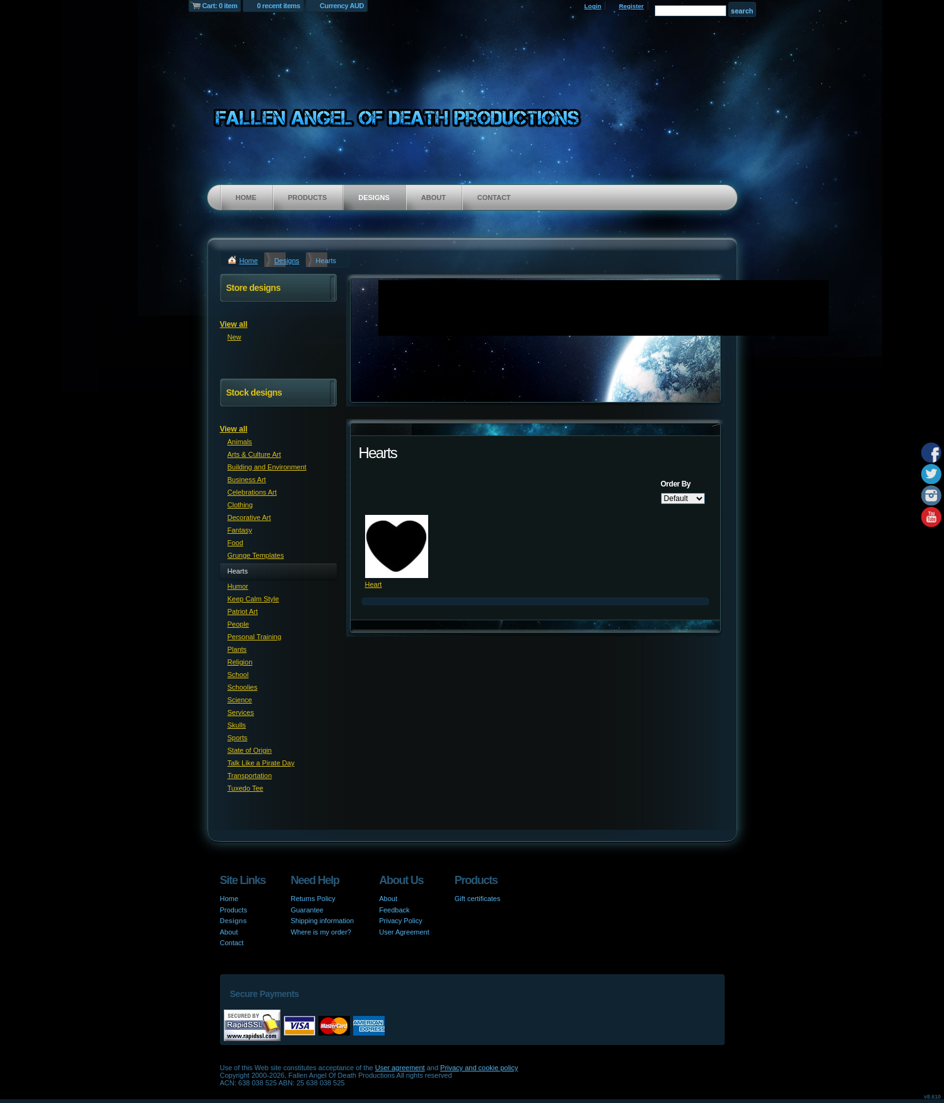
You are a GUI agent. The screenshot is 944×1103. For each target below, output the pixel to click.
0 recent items (278, 5)
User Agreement (404, 932)
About (433, 197)
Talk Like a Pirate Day (261, 763)
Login (593, 6)
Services (241, 712)
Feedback (394, 910)
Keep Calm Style (253, 599)
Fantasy (240, 530)
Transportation (250, 775)
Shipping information (322, 920)
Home (246, 197)
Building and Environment (267, 467)
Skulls (237, 725)
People (238, 624)
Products (307, 197)
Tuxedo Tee (246, 788)
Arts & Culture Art (254, 454)
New (235, 337)
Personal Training (255, 636)
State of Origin (250, 750)
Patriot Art (243, 611)
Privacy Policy (400, 920)
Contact (494, 197)
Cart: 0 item (220, 5)
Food (235, 542)
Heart (373, 584)
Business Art (247, 479)
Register (631, 6)
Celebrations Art (252, 492)
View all (234, 324)
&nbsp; (396, 546)
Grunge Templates (256, 555)
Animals (240, 441)
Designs (374, 197)
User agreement (400, 1067)
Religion (240, 662)
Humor (238, 586)
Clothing (240, 505)
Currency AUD (342, 5)
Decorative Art (249, 517)
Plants (237, 649)
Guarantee (307, 910)
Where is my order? (321, 932)
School (238, 674)
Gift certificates (478, 898)
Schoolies (243, 687)
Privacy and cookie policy (479, 1067)
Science (240, 700)
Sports (238, 737)
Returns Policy (313, 898)
